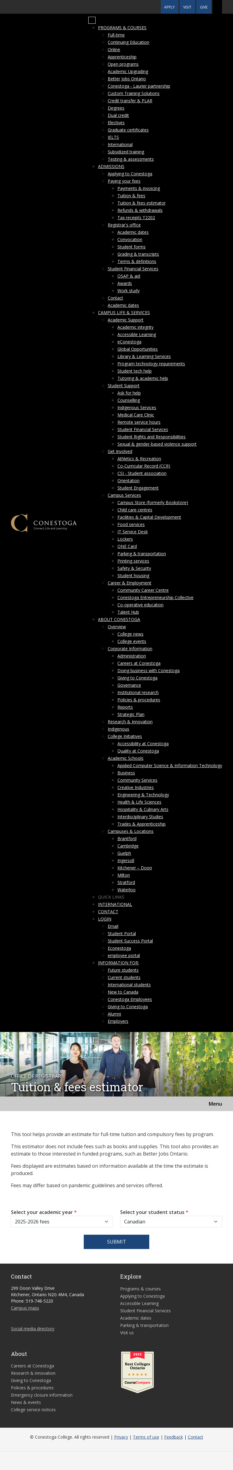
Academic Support (126, 320)
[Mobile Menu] (92, 20)
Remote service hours (138, 422)
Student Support (124, 385)
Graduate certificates (128, 130)
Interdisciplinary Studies (140, 816)
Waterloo (126, 890)
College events (131, 641)
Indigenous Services (136, 407)
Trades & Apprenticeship (141, 824)
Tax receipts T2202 (136, 217)
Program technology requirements (151, 364)
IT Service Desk (132, 532)
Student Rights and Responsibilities (151, 437)
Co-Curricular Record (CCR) (143, 466)
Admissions (111, 166)
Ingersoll (125, 860)
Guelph (124, 853)
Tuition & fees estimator (141, 203)
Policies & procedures (138, 700)
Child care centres (134, 510)
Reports (125, 707)
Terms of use (146, 1437)
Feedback (173, 1437)
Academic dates (133, 232)
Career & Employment (129, 583)
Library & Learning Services (144, 356)
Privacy (121, 1437)
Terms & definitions (136, 261)
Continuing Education (128, 42)
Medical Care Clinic (135, 415)
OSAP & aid (128, 276)
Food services (131, 524)
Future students (123, 970)
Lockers (125, 539)
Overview (117, 627)
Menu (215, 1103)
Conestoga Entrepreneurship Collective (155, 597)
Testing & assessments (131, 159)
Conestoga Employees (130, 999)
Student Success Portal (130, 941)
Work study (128, 290)
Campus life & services (124, 312)
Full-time (116, 35)
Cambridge (128, 846)
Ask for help (129, 393)
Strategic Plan (130, 714)
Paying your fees (124, 181)
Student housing (133, 575)
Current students (124, 977)
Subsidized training (126, 152)
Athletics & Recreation (139, 458)
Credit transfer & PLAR (130, 100)
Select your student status (154, 1212)
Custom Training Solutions (134, 93)
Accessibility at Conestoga (143, 743)
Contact (115, 298)
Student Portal (122, 933)
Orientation (128, 480)
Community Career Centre (143, 590)
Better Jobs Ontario (127, 79)
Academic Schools (126, 758)
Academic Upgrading (128, 71)
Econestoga (119, 948)
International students (129, 985)
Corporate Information (130, 648)
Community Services (137, 780)
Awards (124, 283)
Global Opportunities (137, 349)
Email (113, 926)
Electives (116, 122)
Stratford (126, 882)
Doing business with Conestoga (148, 670)
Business (126, 773)
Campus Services (124, 495)
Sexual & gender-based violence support (157, 444)
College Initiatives (125, 736)
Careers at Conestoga (138, 663)
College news (130, 634)
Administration (131, 656)
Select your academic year (44, 1212)
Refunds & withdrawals (140, 210)
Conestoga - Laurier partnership (139, 86)
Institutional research (138, 692)
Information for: (118, 963)
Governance (129, 685)
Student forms (131, 247)
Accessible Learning (136, 334)
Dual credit (118, 115)
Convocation (129, 239)
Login (104, 919)
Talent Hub (128, 612)
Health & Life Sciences (139, 802)
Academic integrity (135, 327)
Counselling (128, 400)
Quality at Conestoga (138, 751)
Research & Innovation (130, 721)
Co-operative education (140, 605)
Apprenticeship (122, 57)
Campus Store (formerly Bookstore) (152, 502)
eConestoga (129, 342)
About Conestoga (119, 619)
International (120, 144)
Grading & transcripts (138, 254)
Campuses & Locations (131, 831)
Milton (123, 875)
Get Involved (120, 451)
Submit (116, 1241)
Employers (118, 1021)
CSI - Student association (142, 473)
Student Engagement (138, 488)
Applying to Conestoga (130, 174)
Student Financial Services (133, 269)
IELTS (113, 137)
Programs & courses (122, 27)
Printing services (133, 561)
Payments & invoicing (138, 188)
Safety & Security (134, 568)
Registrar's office (124, 225)
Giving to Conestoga (137, 678)
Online (114, 49)
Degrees (116, 108)
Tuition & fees (131, 195)
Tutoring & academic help (142, 378)
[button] (217, 7)
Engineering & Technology (143, 795)
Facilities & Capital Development (149, 517)
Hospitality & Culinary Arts (142, 809)
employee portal (124, 955)
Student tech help (134, 371)
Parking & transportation (141, 553)
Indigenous (118, 729)
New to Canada (123, 992)
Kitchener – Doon (134, 868)
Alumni (114, 1014)
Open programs (123, 64)
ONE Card (127, 546)
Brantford (127, 838)
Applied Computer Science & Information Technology (169, 765)
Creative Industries (135, 787)
